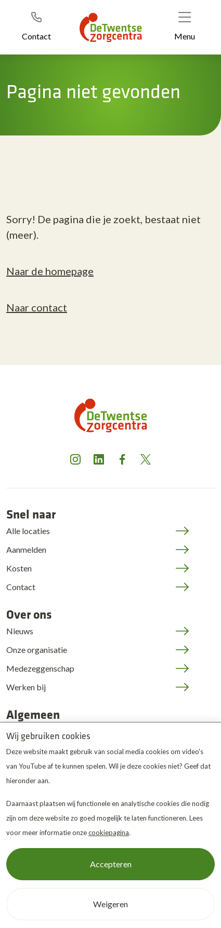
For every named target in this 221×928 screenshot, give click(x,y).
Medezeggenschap (40, 668)
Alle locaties (28, 531)
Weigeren (110, 904)
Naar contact (36, 307)
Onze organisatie (36, 649)
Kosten (19, 568)
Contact (20, 587)
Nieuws (19, 631)
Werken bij (26, 687)
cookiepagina (108, 832)
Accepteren (111, 864)
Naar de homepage (50, 271)
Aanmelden (26, 549)
